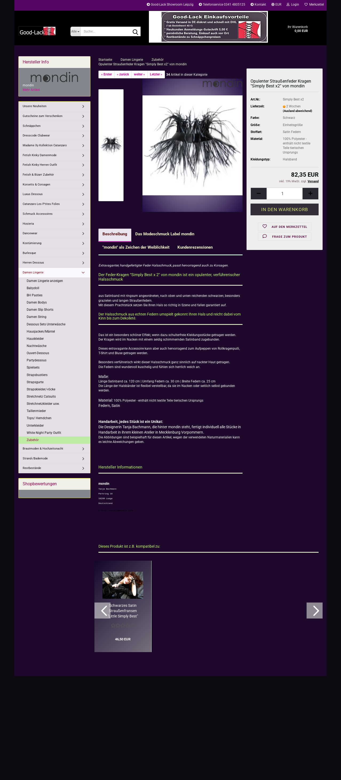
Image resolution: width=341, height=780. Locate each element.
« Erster (106, 74)
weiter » (139, 74)
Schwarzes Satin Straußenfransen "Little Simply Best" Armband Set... (123, 611)
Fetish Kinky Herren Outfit (40, 165)
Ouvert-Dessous (38, 353)
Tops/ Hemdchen (39, 418)
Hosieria (28, 223)
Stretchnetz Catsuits (41, 396)
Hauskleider (35, 339)
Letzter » (156, 74)
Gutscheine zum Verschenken (42, 116)
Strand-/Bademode (35, 458)
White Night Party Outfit (44, 433)
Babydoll (33, 288)
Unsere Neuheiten (34, 106)
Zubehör (33, 440)
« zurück (123, 74)
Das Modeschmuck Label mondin (164, 234)
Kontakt (258, 4)
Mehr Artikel (31, 90)
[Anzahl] (285, 194)
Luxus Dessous (33, 194)
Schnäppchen (32, 126)
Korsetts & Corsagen (36, 184)
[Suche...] (75, 31)
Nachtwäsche (36, 346)
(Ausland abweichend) (297, 111)
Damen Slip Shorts (40, 310)
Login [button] (293, 4)
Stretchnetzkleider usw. (43, 404)
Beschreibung (114, 234)
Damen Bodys (37, 302)
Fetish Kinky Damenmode (40, 155)
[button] (276, 5)
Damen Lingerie (33, 272)
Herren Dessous (33, 262)
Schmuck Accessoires (38, 214)
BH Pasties (34, 295)
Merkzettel (314, 4)
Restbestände (32, 468)
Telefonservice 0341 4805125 (222, 4)
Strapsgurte (35, 382)
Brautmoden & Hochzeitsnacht (43, 448)
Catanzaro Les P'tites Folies (41, 204)
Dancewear (30, 233)
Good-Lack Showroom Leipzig (170, 4)
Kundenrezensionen (195, 247)
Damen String (36, 317)
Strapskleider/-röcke (41, 389)
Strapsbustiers (37, 375)
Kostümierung (32, 243)
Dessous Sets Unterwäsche (46, 324)
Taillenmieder (36, 411)
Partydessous (36, 360)
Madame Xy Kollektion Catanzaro (45, 145)
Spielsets (33, 367)
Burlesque (29, 253)
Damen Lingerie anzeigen (45, 281)
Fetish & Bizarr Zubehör (38, 174)
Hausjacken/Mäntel (41, 331)
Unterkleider (35, 425)
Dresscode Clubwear (36, 135)
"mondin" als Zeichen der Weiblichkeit (135, 247)
